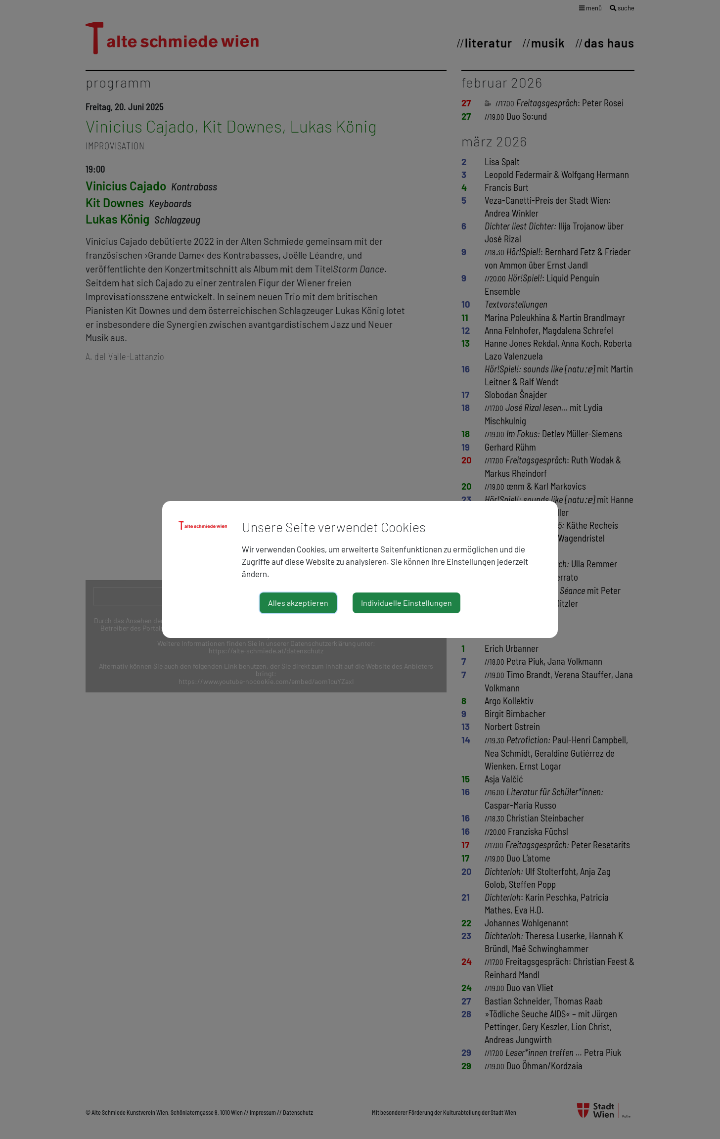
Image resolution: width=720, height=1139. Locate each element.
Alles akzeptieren (298, 602)
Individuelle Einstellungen (406, 602)
